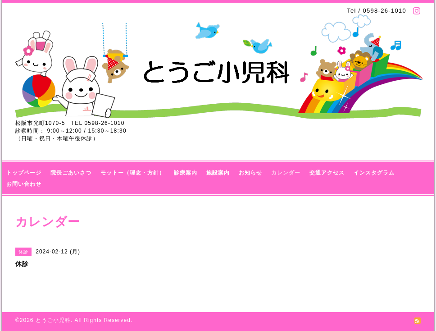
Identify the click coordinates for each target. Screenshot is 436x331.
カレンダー (285, 173)
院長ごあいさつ (70, 173)
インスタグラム (374, 173)
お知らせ (250, 173)
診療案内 (185, 173)
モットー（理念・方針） (132, 173)
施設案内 (218, 173)
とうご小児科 (53, 320)
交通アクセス (327, 173)
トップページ (23, 173)
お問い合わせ (23, 184)
